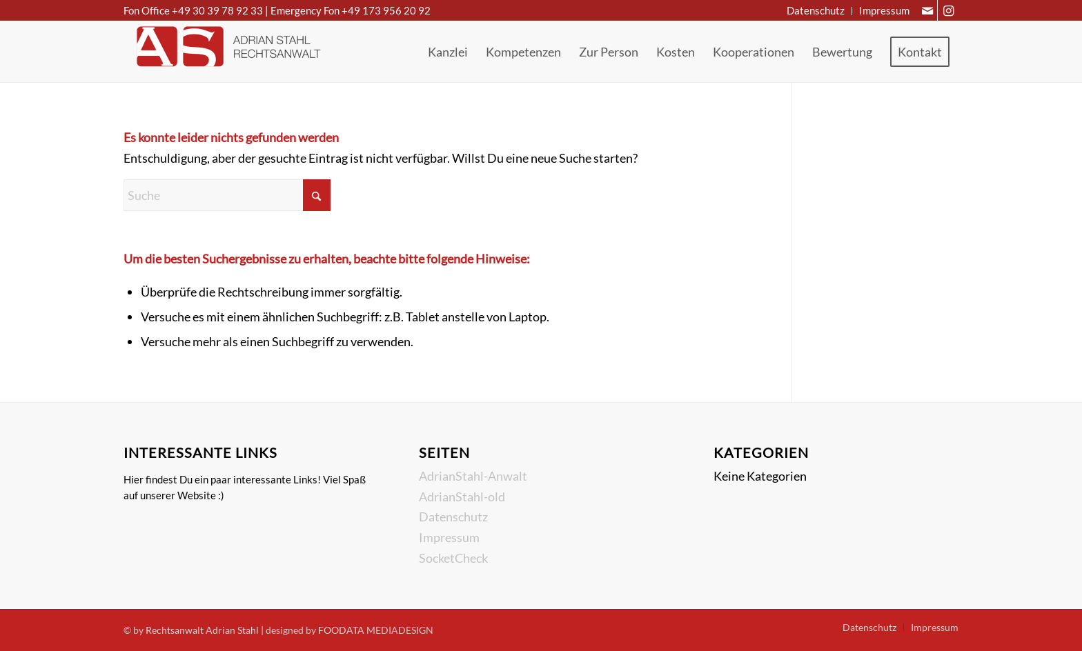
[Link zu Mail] (927, 10)
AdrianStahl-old (462, 496)
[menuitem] (816, 11)
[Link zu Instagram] (948, 10)
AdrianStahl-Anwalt (473, 475)
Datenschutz (453, 516)
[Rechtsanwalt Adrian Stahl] (227, 51)
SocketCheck (453, 557)
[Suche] (227, 195)
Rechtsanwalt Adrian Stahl (202, 630)
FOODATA (341, 630)
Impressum (449, 537)
